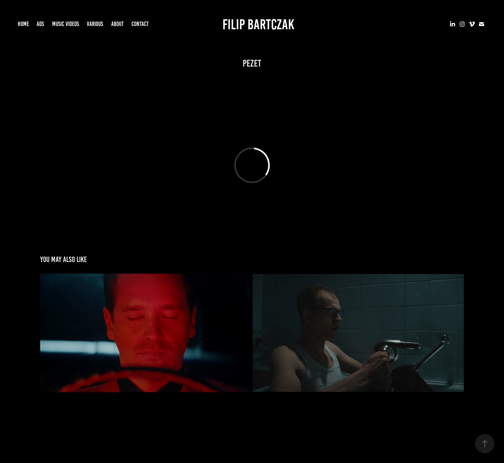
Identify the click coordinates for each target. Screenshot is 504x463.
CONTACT (140, 24)
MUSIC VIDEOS (65, 24)
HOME (23, 24)
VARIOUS (95, 24)
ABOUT (117, 24)
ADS (40, 24)
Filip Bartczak (258, 24)
